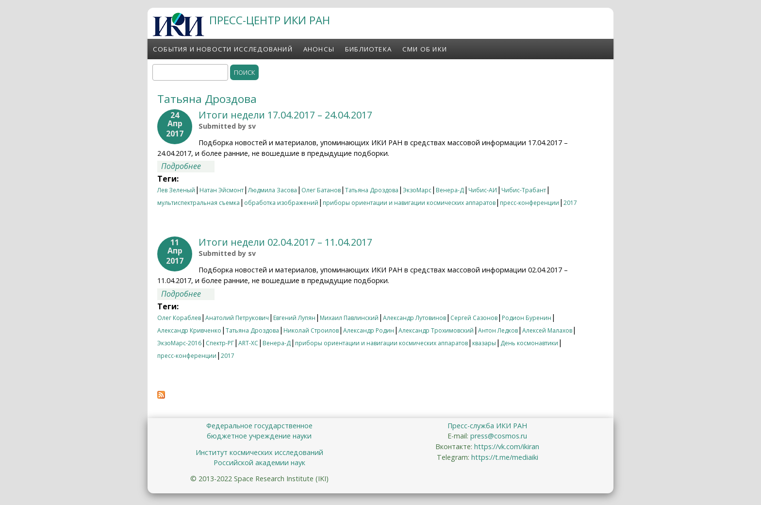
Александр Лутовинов (414, 318)
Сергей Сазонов (473, 318)
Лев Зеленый (176, 190)
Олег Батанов (321, 190)
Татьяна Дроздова (371, 190)
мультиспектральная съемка (198, 203)
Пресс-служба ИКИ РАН (487, 425)
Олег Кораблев (179, 318)
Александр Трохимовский (436, 330)
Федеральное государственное (259, 425)
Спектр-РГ (220, 343)
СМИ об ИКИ (424, 49)
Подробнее (188, 166)
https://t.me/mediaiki (504, 457)
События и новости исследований (223, 49)
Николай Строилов (311, 330)
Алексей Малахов (547, 330)
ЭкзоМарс (417, 190)
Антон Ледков (498, 330)
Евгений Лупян (294, 318)
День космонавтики (529, 343)
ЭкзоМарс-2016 (179, 343)
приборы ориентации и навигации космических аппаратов (409, 203)
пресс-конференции (529, 203)
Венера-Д (450, 190)
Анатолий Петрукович (237, 318)
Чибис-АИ (482, 190)
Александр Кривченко (189, 330)
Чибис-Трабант (523, 190)
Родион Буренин (526, 318)
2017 (570, 203)
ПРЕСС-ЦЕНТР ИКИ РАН (269, 20)
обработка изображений (281, 203)
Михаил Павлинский (349, 318)
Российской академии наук (259, 462)
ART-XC (248, 343)
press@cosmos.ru (498, 435)
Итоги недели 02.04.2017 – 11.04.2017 (285, 242)
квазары (484, 343)
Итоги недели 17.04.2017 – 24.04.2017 (285, 114)
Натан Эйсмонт (221, 190)
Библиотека (368, 49)
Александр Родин (368, 330)
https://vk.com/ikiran (506, 446)
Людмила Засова (272, 190)
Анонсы (318, 49)
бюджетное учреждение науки (259, 435)
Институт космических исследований (259, 452)
